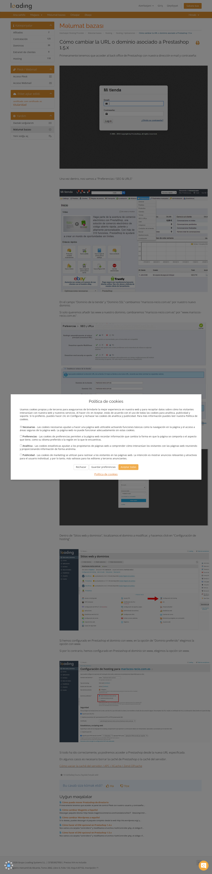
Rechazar (81, 467)
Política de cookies (106, 474)
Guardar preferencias (103, 467)
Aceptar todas (128, 467)
